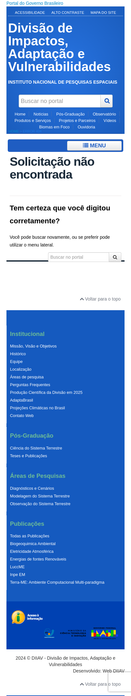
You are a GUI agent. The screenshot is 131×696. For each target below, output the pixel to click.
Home (20, 114)
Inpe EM (17, 574)
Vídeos (110, 120)
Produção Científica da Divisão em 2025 (46, 392)
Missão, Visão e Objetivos (33, 346)
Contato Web (22, 415)
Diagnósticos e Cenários (32, 488)
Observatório (104, 114)
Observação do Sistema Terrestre (40, 504)
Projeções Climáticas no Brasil (37, 408)
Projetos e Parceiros (77, 120)
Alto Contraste (67, 12)
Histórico (18, 354)
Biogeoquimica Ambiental (32, 544)
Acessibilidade (30, 12)
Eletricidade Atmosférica (32, 551)
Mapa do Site (103, 12)
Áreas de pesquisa (27, 377)
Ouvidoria (86, 127)
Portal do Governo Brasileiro (34, 3)
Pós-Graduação (70, 114)
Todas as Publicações (29, 536)
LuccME (17, 567)
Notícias (41, 114)
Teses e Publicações (28, 456)
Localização (21, 369)
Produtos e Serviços (33, 120)
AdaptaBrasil (21, 400)
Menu (94, 146)
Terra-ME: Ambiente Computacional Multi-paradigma (57, 582)
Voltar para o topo (100, 299)
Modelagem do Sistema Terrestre (40, 496)
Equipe (16, 361)
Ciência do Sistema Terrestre (36, 448)
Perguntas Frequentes (30, 385)
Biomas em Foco (54, 127)
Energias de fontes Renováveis (38, 559)
